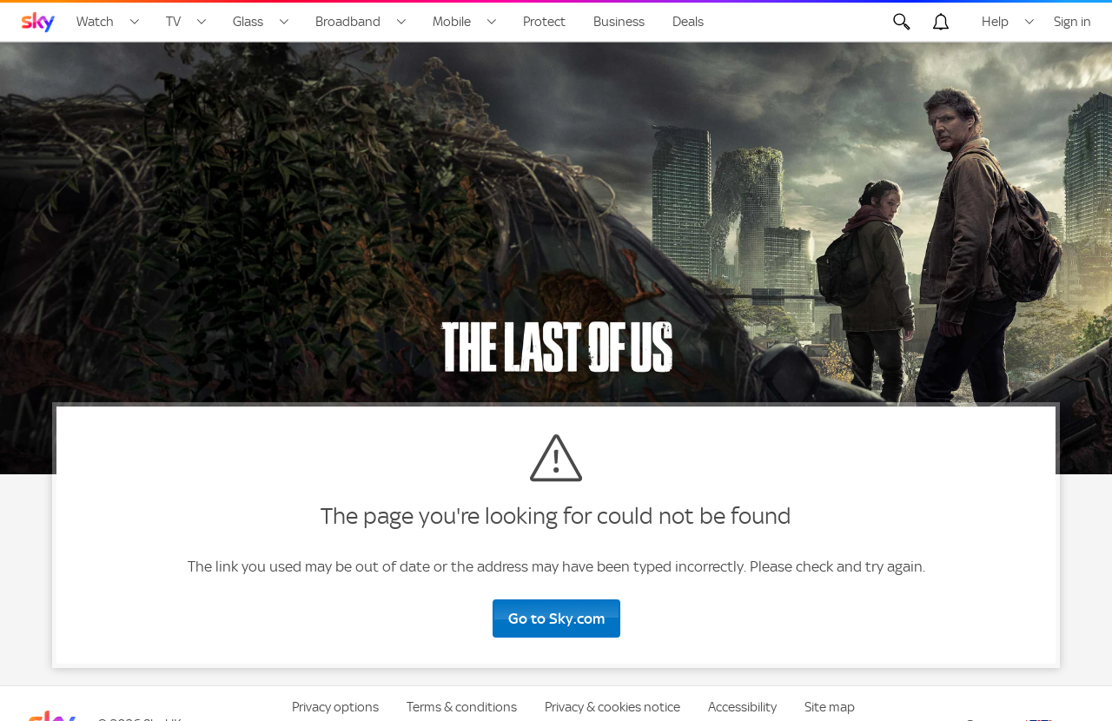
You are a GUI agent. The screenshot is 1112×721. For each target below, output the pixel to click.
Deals (688, 22)
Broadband (348, 22)
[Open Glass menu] (284, 22)
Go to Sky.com (556, 618)
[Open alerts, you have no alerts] (941, 22)
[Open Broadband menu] (401, 22)
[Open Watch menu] (135, 22)
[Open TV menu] (201, 22)
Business (619, 22)
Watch (95, 22)
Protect (544, 22)
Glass (248, 22)
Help (995, 22)
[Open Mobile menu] (492, 22)
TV (173, 22)
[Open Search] (902, 22)
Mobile (452, 22)
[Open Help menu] (1029, 22)
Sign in (1072, 22)
